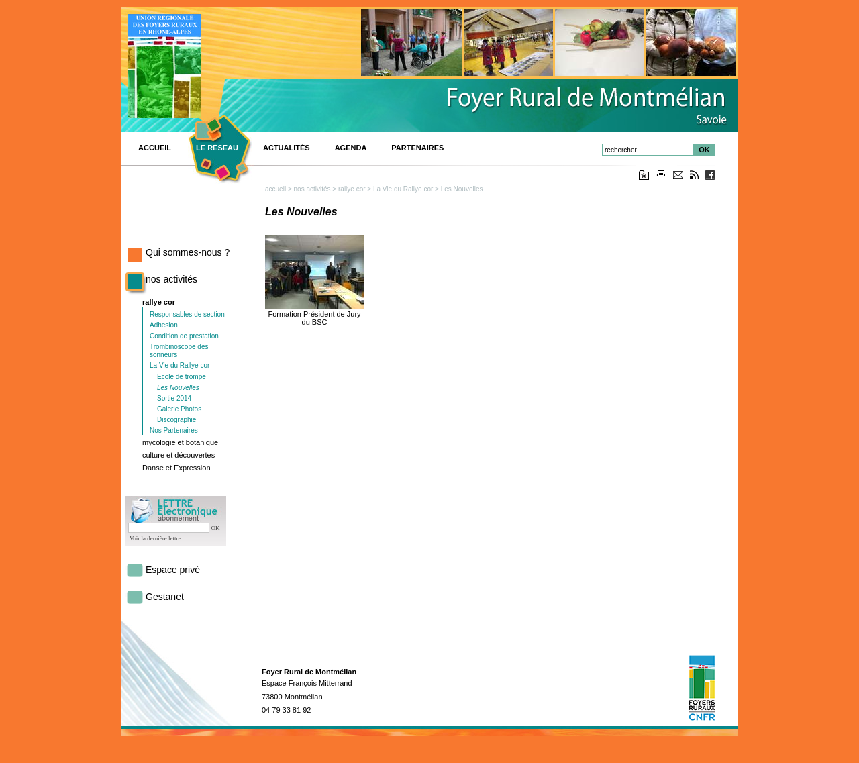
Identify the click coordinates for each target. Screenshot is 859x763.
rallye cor (158, 302)
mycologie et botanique (180, 442)
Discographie (176, 419)
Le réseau (217, 148)
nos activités (171, 279)
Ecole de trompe (181, 376)
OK (704, 150)
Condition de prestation (184, 336)
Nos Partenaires (174, 430)
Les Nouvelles (178, 387)
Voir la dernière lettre (155, 538)
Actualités (286, 148)
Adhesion (164, 325)
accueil (275, 189)
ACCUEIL (154, 148)
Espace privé (173, 569)
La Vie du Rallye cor (179, 365)
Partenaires (417, 148)
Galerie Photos (179, 409)
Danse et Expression (176, 468)
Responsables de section (187, 314)
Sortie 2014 (174, 398)
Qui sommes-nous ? (188, 252)
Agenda (351, 148)
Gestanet (165, 596)
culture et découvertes (178, 455)
